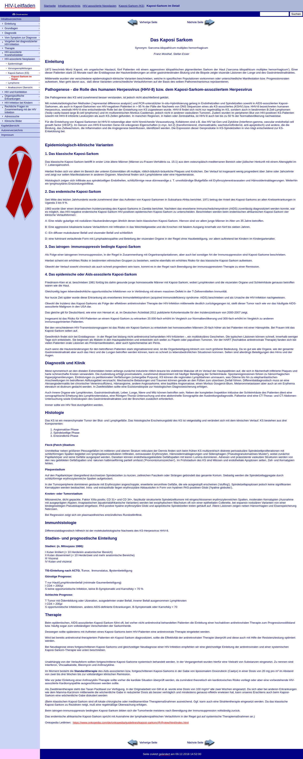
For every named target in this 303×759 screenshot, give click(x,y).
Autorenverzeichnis (12, 130)
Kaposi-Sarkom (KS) (131, 5)
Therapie (10, 48)
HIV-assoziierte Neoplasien (99, 5)
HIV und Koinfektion (16, 92)
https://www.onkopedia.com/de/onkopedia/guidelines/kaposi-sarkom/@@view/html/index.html (131, 722)
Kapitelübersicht (10, 125)
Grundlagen (11, 28)
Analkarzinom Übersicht (20, 87)
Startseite (50, 5)
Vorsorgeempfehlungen (20, 68)
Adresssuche (12, 116)
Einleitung (10, 23)
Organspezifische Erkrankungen (14, 97)
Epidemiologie (15, 63)
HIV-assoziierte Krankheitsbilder (14, 54)
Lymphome (13, 83)
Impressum (7, 134)
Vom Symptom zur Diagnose (21, 37)
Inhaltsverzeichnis (69, 5)
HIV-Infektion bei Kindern (19, 102)
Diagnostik (10, 33)
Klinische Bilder (13, 121)
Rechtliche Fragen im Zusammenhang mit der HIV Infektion (20, 109)
